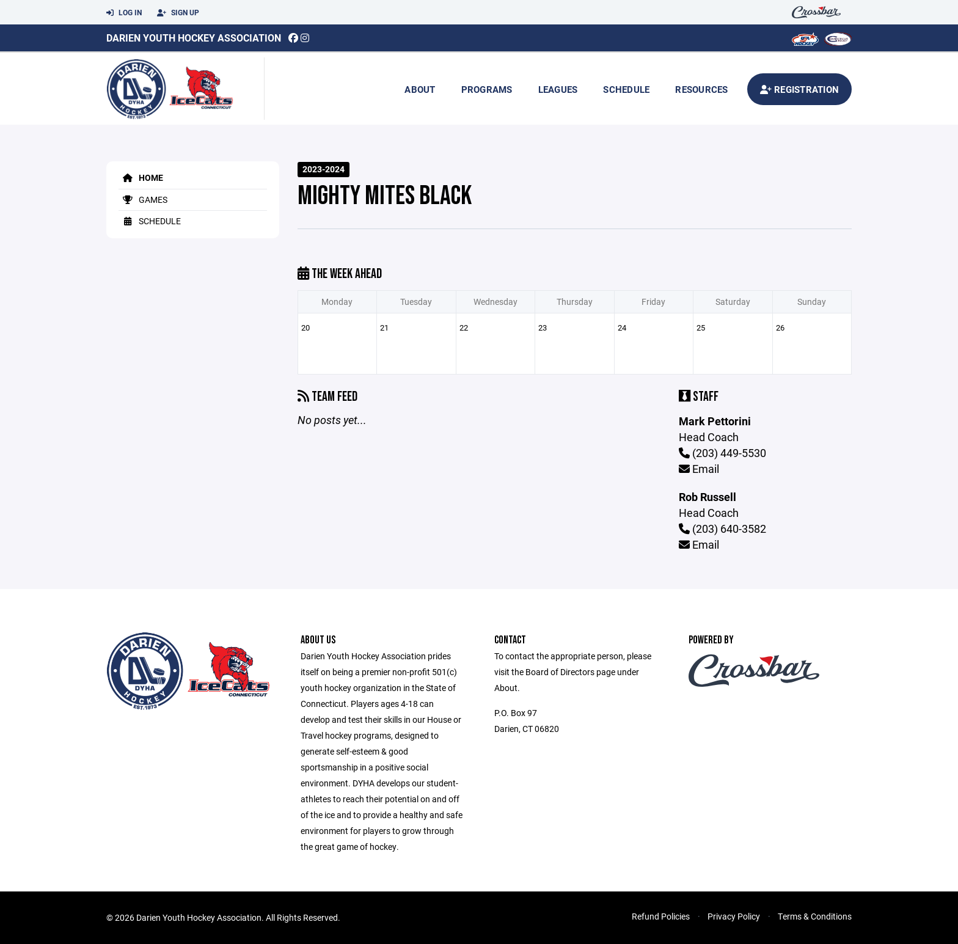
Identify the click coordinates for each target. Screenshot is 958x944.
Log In (124, 12)
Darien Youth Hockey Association (193, 37)
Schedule (626, 89)
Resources (701, 89)
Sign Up (178, 12)
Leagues (558, 89)
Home (141, 177)
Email (699, 468)
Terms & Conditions (815, 916)
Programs (487, 89)
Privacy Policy (734, 916)
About (419, 89)
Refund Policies (661, 916)
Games (143, 199)
